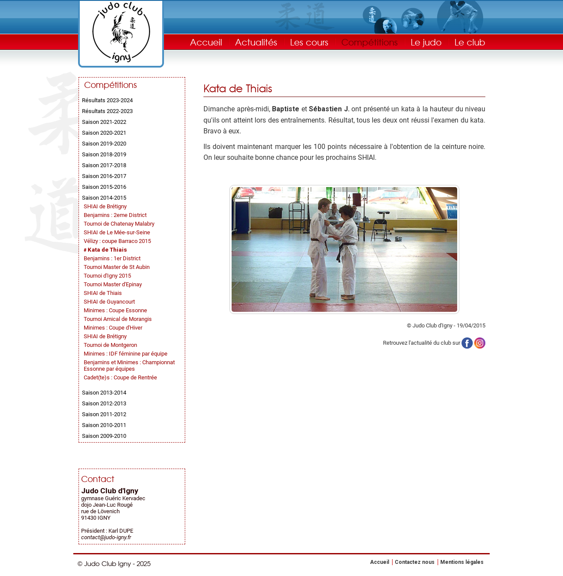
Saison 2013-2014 (104, 392)
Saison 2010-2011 (104, 425)
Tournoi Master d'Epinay (113, 284)
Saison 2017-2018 (104, 165)
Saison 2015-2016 (104, 187)
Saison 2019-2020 (104, 143)
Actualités (256, 42)
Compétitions (369, 42)
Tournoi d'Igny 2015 (107, 275)
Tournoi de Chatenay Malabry (119, 223)
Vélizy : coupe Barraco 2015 (117, 241)
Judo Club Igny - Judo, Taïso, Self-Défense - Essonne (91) (121, 32)
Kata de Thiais (107, 249)
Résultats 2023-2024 (107, 100)
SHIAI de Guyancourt (109, 301)
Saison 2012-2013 (104, 403)
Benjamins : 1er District (112, 258)
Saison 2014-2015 (104, 197)
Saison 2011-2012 (104, 414)
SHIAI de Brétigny (105, 206)
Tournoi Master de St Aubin (117, 267)
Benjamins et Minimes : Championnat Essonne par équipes (129, 365)
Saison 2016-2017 (104, 176)
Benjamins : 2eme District (115, 215)
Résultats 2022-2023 (107, 111)
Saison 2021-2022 (104, 122)
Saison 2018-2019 (104, 154)
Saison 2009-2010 (104, 436)
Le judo (426, 42)
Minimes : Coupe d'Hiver (113, 327)
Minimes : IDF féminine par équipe (125, 353)
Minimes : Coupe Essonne (115, 310)
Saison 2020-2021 (104, 132)
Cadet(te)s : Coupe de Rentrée (120, 377)
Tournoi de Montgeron (110, 345)
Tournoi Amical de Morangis (118, 319)
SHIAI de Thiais (103, 293)
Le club (470, 42)
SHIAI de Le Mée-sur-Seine (117, 232)
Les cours (309, 42)
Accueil (206, 42)
